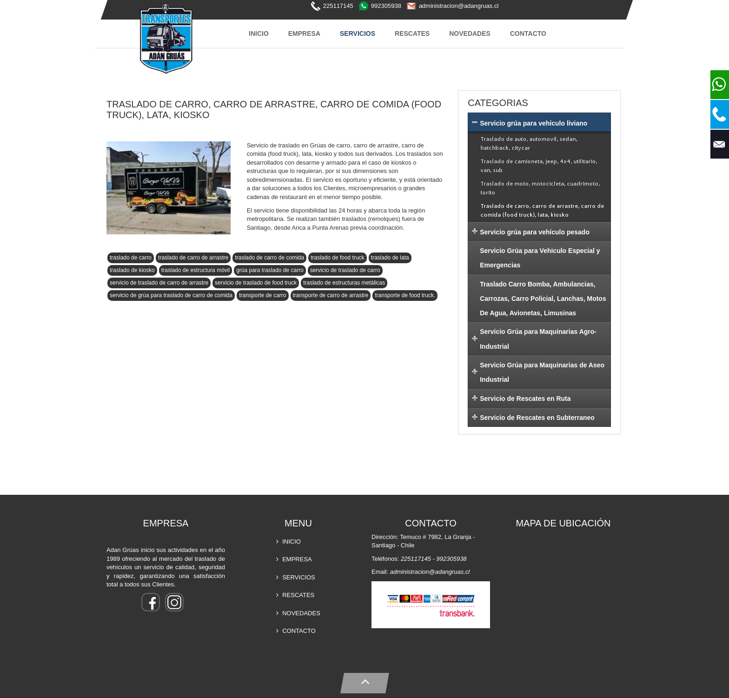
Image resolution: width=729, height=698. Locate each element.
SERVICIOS (357, 33)
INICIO (259, 33)
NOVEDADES (469, 33)
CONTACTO (528, 33)
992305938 (386, 5)
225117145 (338, 5)
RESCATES (412, 33)
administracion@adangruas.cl (458, 5)
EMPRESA (304, 33)
